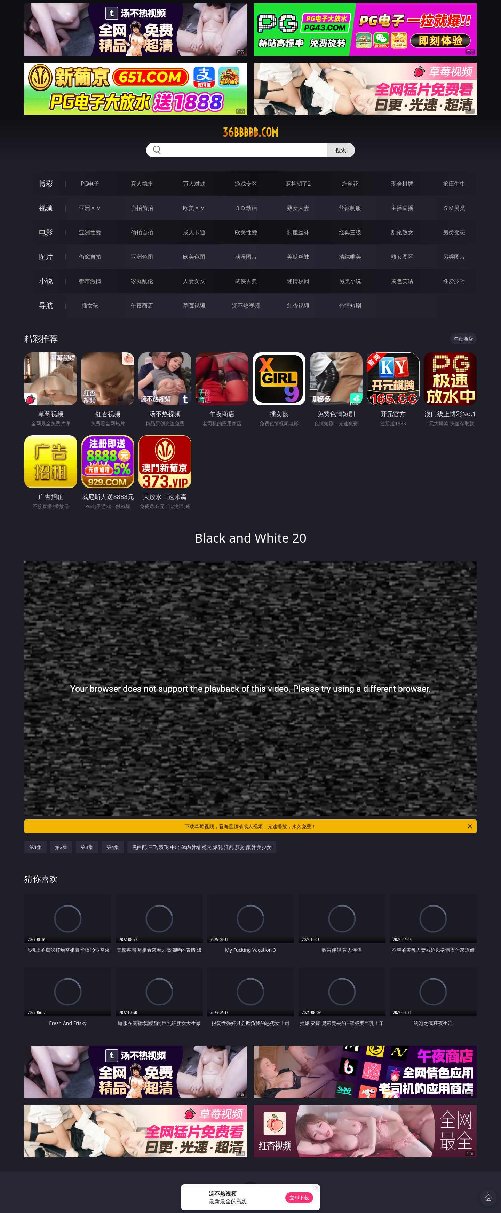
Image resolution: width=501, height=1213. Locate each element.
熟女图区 (402, 257)
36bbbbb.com (250, 132)
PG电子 (90, 183)
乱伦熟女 (402, 232)
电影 (46, 232)
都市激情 (90, 281)
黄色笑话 (402, 281)
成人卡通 (194, 232)
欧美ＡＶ (194, 208)
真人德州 (142, 183)
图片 (46, 256)
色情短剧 (350, 305)
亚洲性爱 (90, 232)
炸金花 (350, 183)
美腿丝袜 (298, 257)
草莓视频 (194, 305)
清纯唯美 (350, 257)
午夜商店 (142, 305)
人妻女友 (194, 281)
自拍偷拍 (142, 208)
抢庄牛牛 (454, 183)
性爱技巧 (454, 281)
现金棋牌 (402, 183)
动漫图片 (246, 257)
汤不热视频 (246, 305)
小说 (46, 281)
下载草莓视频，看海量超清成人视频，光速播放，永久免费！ (329, 826)
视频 (46, 207)
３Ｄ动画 (246, 208)
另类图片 (454, 257)
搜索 (341, 150)
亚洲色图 (142, 257)
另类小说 (350, 281)
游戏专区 (246, 183)
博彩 (46, 183)
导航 (46, 305)
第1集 (35, 847)
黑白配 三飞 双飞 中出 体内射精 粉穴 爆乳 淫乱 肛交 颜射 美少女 (201, 847)
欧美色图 (194, 257)
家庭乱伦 (142, 281)
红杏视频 (298, 305)
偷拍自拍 (142, 232)
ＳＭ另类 (454, 208)
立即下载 (299, 1197)
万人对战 (194, 183)
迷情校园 (298, 281)
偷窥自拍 (90, 257)
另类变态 (454, 232)
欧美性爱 (246, 232)
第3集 (87, 847)
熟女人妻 (298, 208)
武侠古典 (246, 281)
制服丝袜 (298, 232)
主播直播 (402, 208)
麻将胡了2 (298, 183)
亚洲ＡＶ (90, 208)
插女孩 (90, 305)
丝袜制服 (350, 208)
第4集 (112, 847)
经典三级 (350, 232)
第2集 (61, 847)
